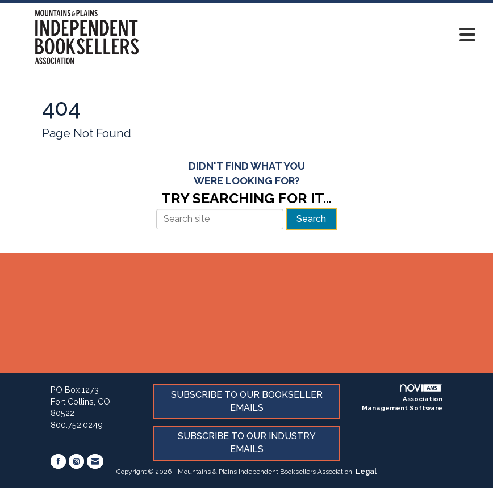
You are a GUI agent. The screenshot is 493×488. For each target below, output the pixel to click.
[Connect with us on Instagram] (76, 461)
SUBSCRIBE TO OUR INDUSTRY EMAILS (247, 443)
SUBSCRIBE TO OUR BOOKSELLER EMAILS (247, 401)
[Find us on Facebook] (58, 461)
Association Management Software (402, 398)
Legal (366, 472)
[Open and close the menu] (323, 35)
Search (311, 218)
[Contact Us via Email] (95, 461)
